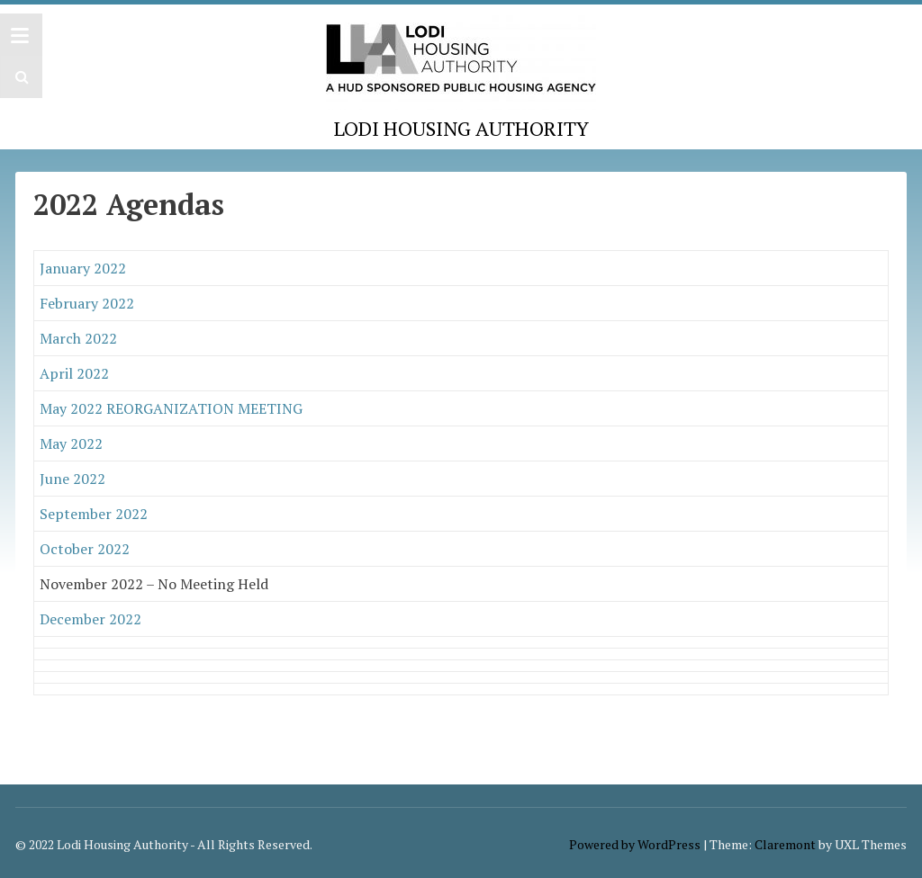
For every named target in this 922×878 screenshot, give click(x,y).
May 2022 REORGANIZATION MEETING (171, 408)
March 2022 (78, 338)
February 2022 (87, 303)
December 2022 (90, 619)
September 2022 (94, 514)
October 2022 (85, 549)
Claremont (785, 844)
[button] (19, 77)
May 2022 (73, 443)
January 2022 (83, 268)
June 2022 (72, 478)
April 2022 (74, 373)
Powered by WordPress (635, 844)
